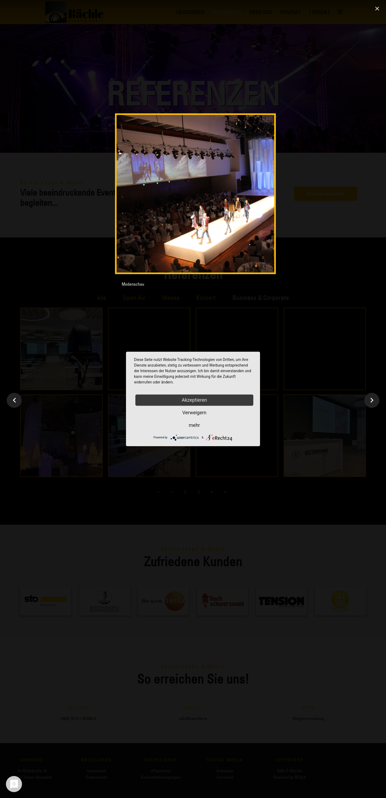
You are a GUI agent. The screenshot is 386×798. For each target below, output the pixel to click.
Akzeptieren (194, 400)
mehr (194, 425)
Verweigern (194, 412)
